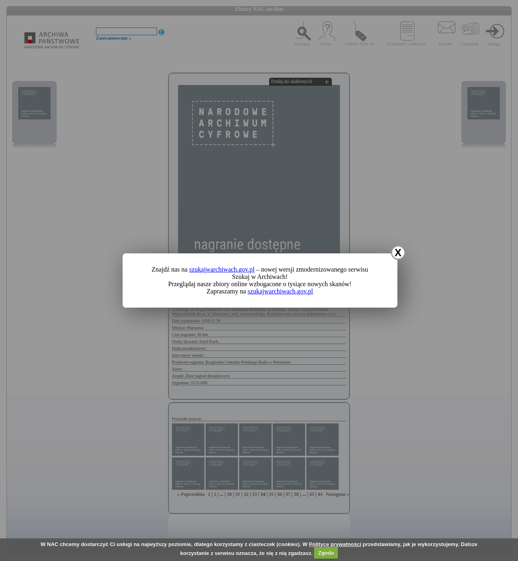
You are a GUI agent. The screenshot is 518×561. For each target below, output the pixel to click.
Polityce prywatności (335, 544)
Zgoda (326, 553)
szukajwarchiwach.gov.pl (222, 269)
